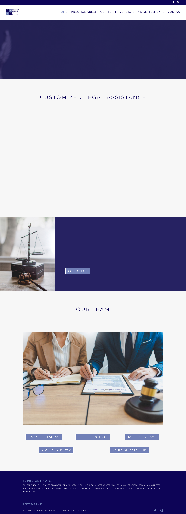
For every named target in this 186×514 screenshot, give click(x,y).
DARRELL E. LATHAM (44, 436)
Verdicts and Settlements (142, 12)
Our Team (108, 12)
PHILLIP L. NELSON (93, 436)
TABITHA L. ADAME (142, 436)
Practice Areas (84, 12)
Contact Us (77, 271)
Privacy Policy (33, 504)
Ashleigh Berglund (130, 450)
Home (63, 12)
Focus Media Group (77, 511)
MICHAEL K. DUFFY (56, 450)
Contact (175, 12)
